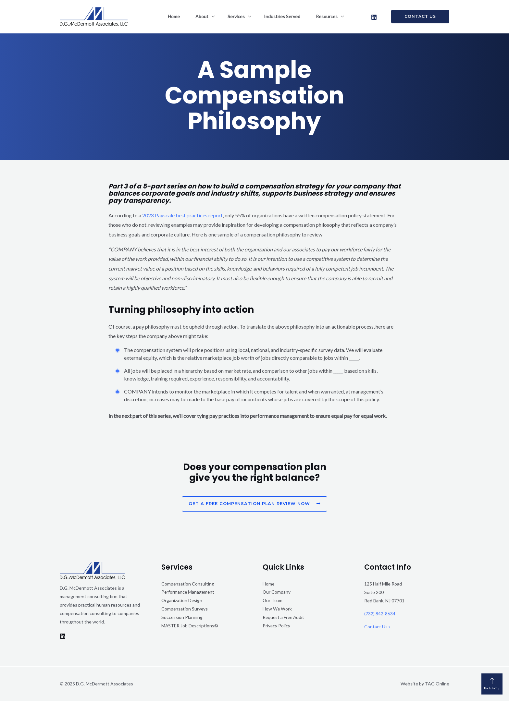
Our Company (277, 592)
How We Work (277, 609)
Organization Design (182, 600)
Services (236, 16)
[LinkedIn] (374, 17)
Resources (319, 16)
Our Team (273, 600)
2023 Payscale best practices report (182, 215)
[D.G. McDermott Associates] (94, 16)
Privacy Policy (276, 626)
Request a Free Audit (284, 617)
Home (182, 16)
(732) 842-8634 (379, 613)
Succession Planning (182, 617)
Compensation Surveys (184, 609)
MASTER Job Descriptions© (190, 626)
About (205, 16)
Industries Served (278, 16)
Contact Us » (377, 626)
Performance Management (188, 592)
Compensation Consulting (188, 583)
